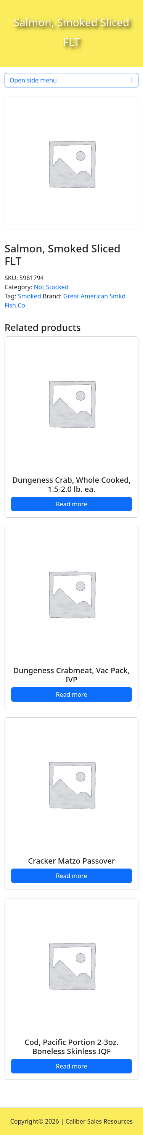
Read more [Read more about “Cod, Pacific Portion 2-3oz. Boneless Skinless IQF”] (71, 1066)
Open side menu (71, 80)
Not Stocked (51, 287)
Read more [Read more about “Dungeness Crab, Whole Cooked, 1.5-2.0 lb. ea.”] (71, 504)
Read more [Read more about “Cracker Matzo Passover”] (71, 876)
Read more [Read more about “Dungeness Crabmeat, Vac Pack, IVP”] (71, 694)
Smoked (29, 296)
